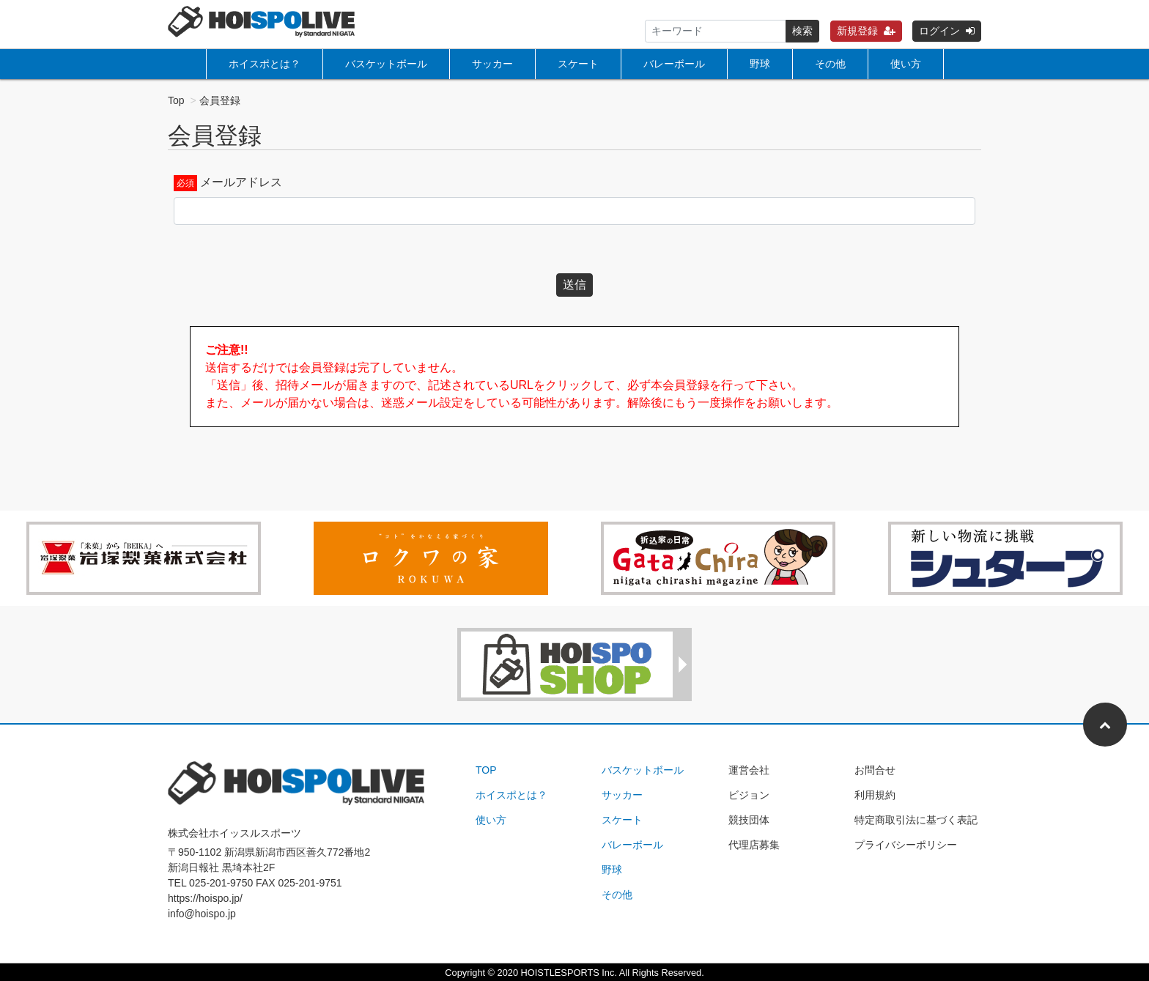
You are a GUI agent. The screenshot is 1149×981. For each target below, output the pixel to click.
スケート (578, 64)
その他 (830, 64)
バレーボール (674, 64)
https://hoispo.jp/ (205, 898)
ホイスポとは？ (264, 64)
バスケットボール (386, 64)
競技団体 (748, 820)
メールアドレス (241, 182)
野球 (760, 64)
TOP (486, 770)
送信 (574, 284)
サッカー (492, 64)
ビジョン (748, 795)
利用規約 (874, 795)
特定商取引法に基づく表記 (916, 820)
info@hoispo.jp (202, 913)
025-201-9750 (221, 883)
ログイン (947, 31)
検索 (802, 31)
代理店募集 (754, 845)
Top (176, 100)
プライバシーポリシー (905, 845)
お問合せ (874, 770)
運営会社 (748, 770)
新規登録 (866, 31)
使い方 (905, 64)
